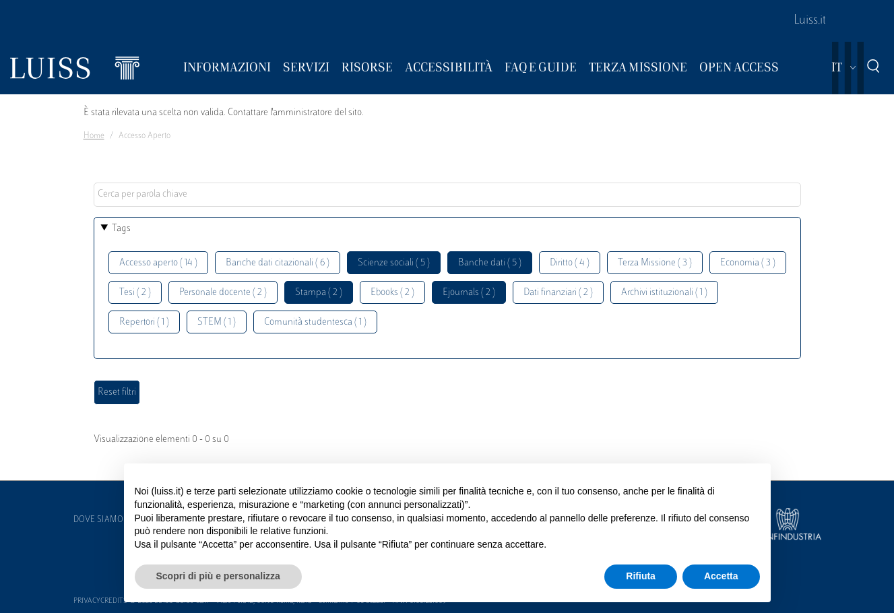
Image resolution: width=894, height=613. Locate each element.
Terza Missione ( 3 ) (655, 263)
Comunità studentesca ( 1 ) (315, 322)
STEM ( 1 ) (216, 322)
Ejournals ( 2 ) (469, 293)
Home (94, 136)
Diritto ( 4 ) (569, 263)
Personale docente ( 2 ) (223, 293)
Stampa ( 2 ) (318, 293)
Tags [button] (121, 229)
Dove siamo (98, 520)
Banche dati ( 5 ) (489, 263)
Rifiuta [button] (641, 576)
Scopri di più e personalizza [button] (218, 576)
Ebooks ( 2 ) (392, 293)
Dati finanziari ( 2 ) (558, 293)
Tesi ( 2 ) (135, 293)
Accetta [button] (721, 576)
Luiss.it (810, 21)
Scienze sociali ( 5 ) (394, 263)
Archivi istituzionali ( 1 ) (664, 293)
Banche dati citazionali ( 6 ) (277, 263)
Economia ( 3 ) (747, 263)
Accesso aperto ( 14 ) (158, 263)
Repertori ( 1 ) (144, 322)
